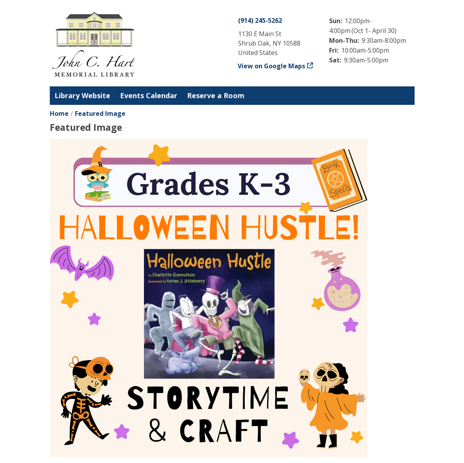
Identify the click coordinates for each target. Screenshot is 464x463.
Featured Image (100, 113)
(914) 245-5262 (260, 20)
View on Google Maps (271, 66)
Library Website (82, 95)
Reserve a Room (215, 95)
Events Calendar (148, 95)
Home (59, 113)
